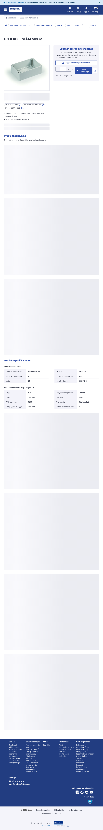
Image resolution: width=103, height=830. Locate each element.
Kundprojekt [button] (14, 756)
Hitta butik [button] (59, 810)
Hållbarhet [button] (13, 752)
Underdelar (87, 25)
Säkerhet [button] (80, 760)
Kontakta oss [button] (14, 760)
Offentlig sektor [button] (82, 771)
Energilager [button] (81, 752)
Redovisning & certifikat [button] (65, 750)
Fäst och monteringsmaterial (74, 25)
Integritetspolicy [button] (43, 810)
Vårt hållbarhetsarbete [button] (66, 746)
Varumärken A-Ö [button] (32, 749)
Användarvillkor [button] (32, 771)
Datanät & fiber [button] (82, 747)
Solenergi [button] (80, 758)
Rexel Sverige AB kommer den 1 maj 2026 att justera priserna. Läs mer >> (51, 2)
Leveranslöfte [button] (31, 765)
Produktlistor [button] (31, 760)
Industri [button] (79, 765)
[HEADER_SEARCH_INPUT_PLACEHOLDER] (51, 18)
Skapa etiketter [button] (32, 763)
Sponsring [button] (13, 754)
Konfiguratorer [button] (32, 752)
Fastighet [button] (80, 763)
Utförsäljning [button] (31, 754)
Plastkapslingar (61, 25)
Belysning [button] (80, 745)
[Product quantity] (63, 69)
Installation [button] (81, 769)
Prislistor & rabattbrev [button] (30, 757)
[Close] (99, 2)
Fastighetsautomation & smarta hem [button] (85, 755)
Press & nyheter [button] (15, 749)
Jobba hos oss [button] (14, 747)
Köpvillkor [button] (47, 745)
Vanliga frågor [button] (14, 763)
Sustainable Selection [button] (64, 755)
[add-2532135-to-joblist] (95, 70)
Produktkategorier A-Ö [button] (33, 746)
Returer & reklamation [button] (31, 768)
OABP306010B (95, 25)
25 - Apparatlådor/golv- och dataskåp (45, 25)
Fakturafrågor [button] (14, 758)
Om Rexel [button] (13, 745)
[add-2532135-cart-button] (83, 70)
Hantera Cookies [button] (75, 810)
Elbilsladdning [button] (82, 749)
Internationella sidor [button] (51, 814)
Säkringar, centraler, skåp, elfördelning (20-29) (22, 25)
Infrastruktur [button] (81, 767)
